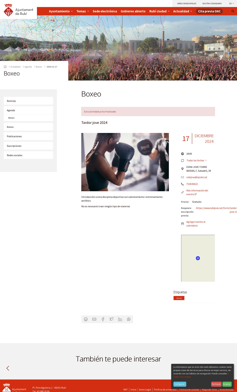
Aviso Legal (145, 389)
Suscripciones (14, 145)
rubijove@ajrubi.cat (196, 177)
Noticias (11, 100)
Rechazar (216, 384)
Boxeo (39, 66)
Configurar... (179, 384)
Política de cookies (189, 389)
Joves (179, 298)
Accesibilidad (226, 389)
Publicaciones (14, 136)
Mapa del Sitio (209, 389)
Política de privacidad (165, 389)
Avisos (10, 126)
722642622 (192, 183)
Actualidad (15, 66)
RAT (125, 389)
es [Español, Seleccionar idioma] (231, 3)
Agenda (28, 66)
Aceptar (227, 384)
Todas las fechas (197, 160)
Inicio (133, 389)
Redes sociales (14, 155)
